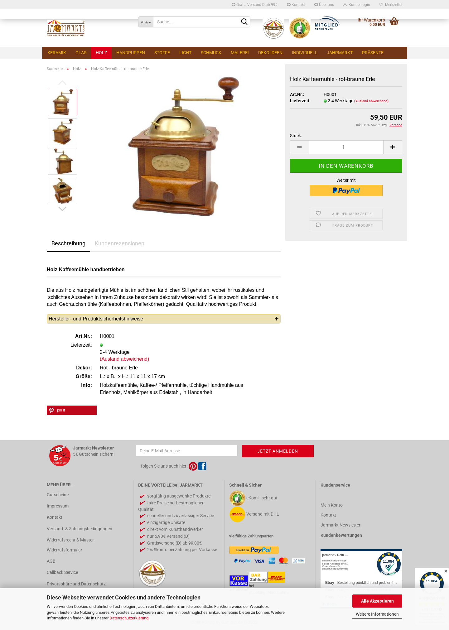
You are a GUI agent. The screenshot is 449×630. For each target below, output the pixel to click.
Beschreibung (68, 243)
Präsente (373, 52)
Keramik (56, 52)
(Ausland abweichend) (371, 101)
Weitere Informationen (377, 614)
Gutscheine (58, 494)
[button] (72, 410)
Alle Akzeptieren (377, 601)
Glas (80, 52)
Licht (185, 52)
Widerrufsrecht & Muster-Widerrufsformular (71, 544)
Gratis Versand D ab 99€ (255, 4)
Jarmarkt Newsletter (340, 524)
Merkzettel (390, 4)
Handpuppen (130, 52)
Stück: (296, 135)
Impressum (58, 505)
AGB (51, 561)
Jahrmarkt (340, 52)
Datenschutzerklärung (128, 618)
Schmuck (211, 52)
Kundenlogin (356, 4)
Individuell (304, 52)
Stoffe (162, 52)
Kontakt (296, 4)
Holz (101, 52)
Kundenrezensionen (119, 243)
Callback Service (62, 572)
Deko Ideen (270, 52)
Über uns (324, 4)
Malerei (240, 52)
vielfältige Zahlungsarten (251, 536)
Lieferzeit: (300, 100)
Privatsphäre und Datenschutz (76, 583)
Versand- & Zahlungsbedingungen (79, 528)
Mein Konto (332, 505)
